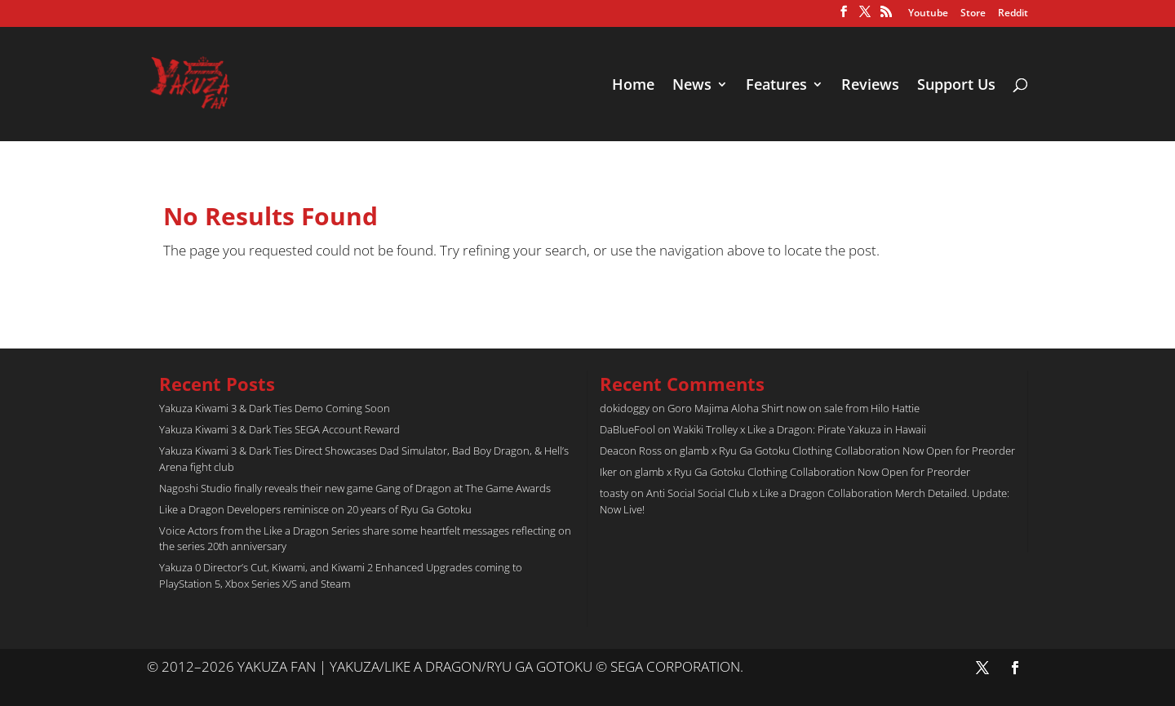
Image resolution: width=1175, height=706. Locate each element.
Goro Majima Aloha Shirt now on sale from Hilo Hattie (793, 408)
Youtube (928, 14)
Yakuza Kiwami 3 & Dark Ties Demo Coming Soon (274, 408)
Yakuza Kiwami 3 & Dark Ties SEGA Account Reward (279, 429)
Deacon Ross (631, 450)
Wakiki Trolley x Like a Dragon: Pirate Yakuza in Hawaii (799, 429)
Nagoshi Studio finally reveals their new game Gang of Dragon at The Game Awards (355, 488)
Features (776, 86)
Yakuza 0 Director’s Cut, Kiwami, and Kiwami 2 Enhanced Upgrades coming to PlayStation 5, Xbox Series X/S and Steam (340, 575)
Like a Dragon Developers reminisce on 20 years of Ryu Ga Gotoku (315, 509)
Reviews (870, 86)
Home (633, 86)
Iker (608, 471)
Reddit (1013, 14)
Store (973, 14)
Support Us (956, 86)
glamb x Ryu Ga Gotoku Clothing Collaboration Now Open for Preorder (847, 450)
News (692, 86)
